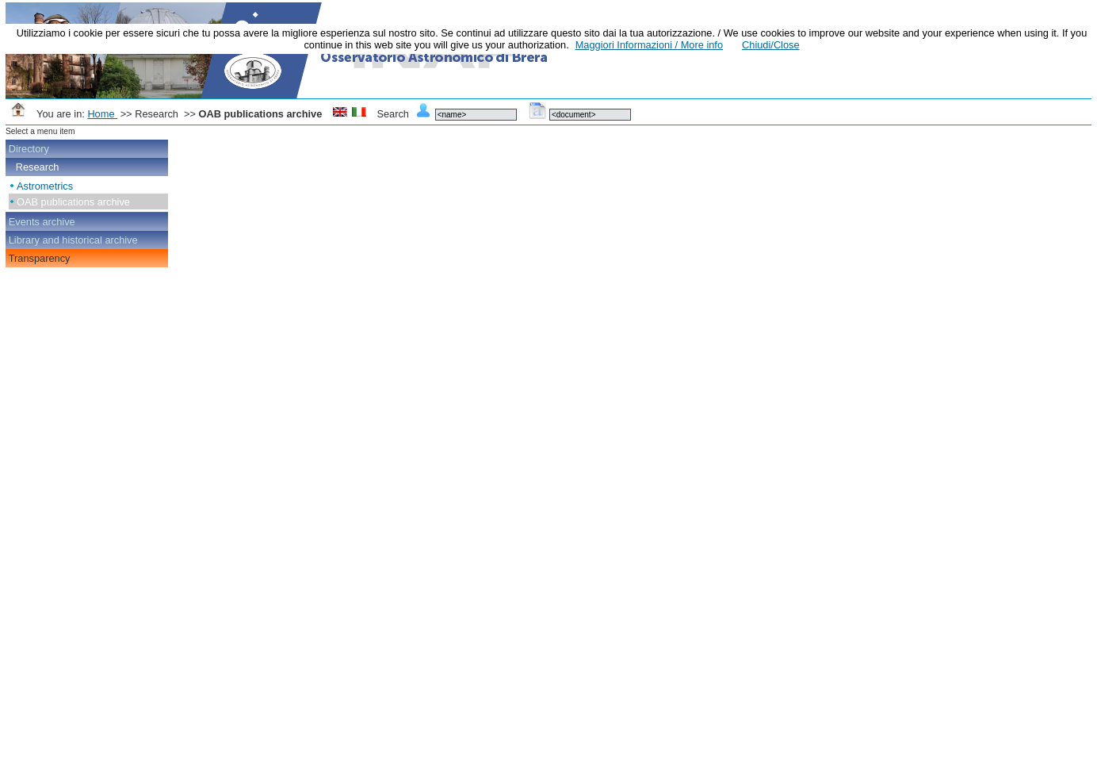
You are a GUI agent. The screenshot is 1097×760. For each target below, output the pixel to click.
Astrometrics (45, 186)
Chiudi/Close (771, 45)
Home (102, 114)
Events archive (42, 222)
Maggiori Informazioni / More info (649, 45)
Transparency (40, 258)
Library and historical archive (73, 240)
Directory (29, 149)
